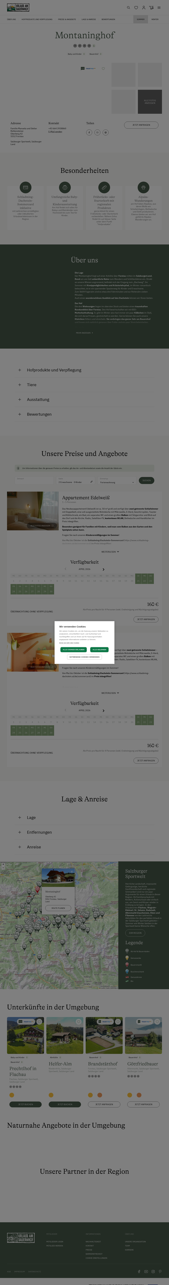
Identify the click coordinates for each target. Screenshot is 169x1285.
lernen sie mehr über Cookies (69, 643)
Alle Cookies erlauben (73, 650)
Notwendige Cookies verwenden (84, 657)
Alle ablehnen (99, 650)
